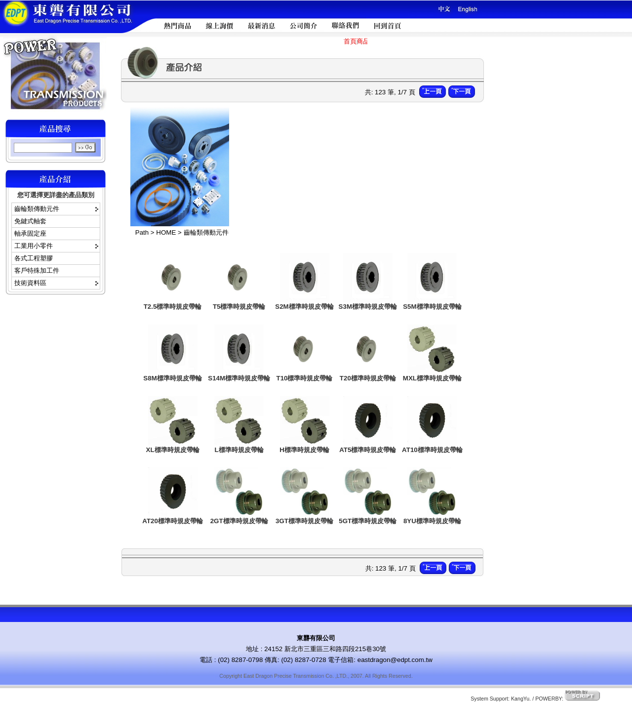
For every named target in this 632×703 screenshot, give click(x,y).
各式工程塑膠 (33, 258)
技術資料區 (30, 283)
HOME (166, 232)
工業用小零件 (33, 245)
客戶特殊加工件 (36, 270)
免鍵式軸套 (30, 221)
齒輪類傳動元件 (36, 208)
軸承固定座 (30, 233)
